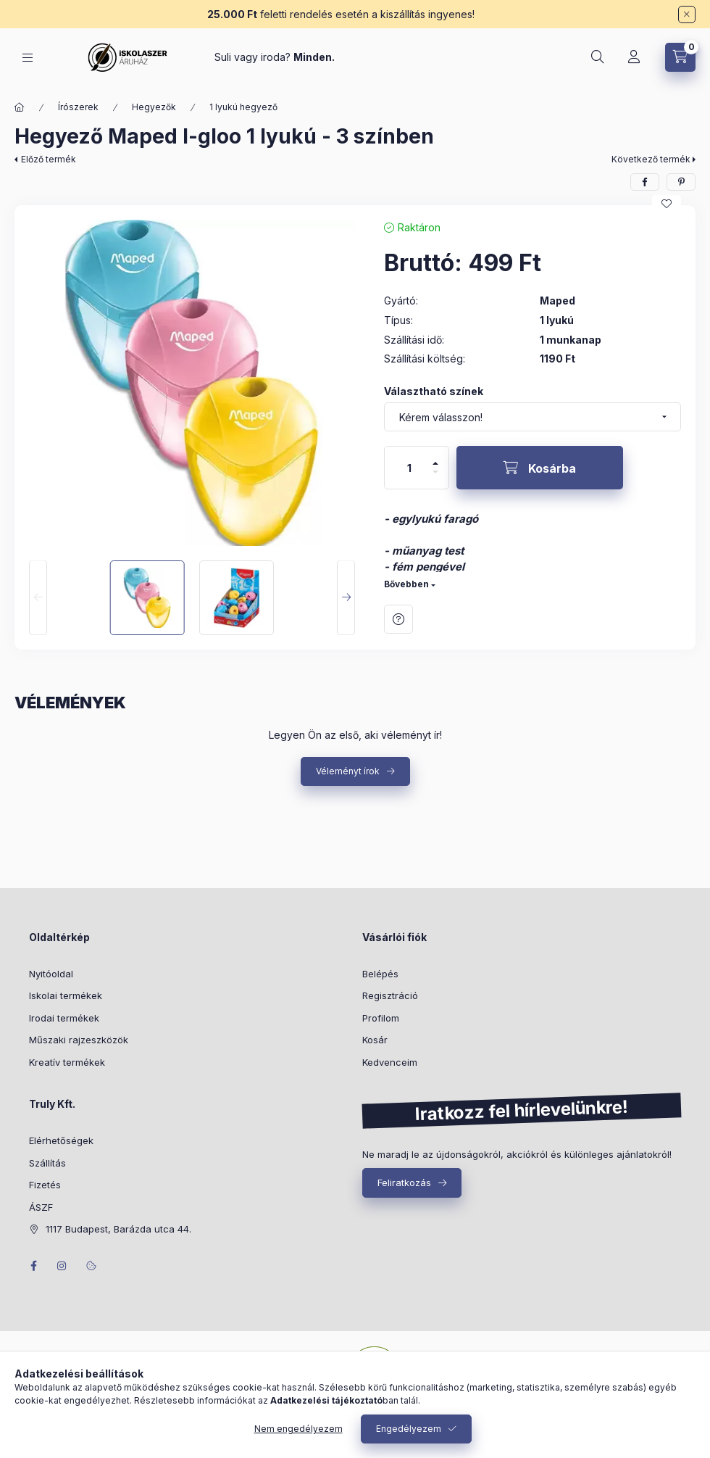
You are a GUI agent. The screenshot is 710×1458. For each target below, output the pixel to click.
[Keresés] (597, 57)
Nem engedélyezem (298, 1428)
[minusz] (435, 478)
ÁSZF (41, 1207)
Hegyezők (154, 107)
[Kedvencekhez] (666, 203)
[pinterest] (681, 182)
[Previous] (38, 597)
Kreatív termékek (67, 1062)
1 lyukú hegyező (243, 107)
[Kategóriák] (27, 57)
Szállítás (47, 1163)
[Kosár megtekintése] (680, 57)
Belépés (380, 973)
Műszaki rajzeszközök (78, 1039)
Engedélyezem (408, 1428)
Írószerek (78, 107)
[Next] (346, 597)
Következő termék (650, 159)
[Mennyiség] (409, 468)
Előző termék (48, 159)
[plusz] (435, 457)
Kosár (375, 1039)
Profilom (380, 1018)
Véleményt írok (348, 771)
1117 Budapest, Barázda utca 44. (118, 1229)
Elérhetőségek (61, 1140)
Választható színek (433, 391)
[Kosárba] (539, 467)
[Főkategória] (19, 107)
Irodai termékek (64, 1018)
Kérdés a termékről (398, 619)
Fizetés (45, 1184)
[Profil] (633, 57)
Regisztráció (390, 995)
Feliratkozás (404, 1182)
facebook (33, 1265)
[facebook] (644, 182)
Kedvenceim (389, 1062)
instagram (62, 1265)
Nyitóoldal (51, 973)
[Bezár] (687, 14)
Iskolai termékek (65, 995)
